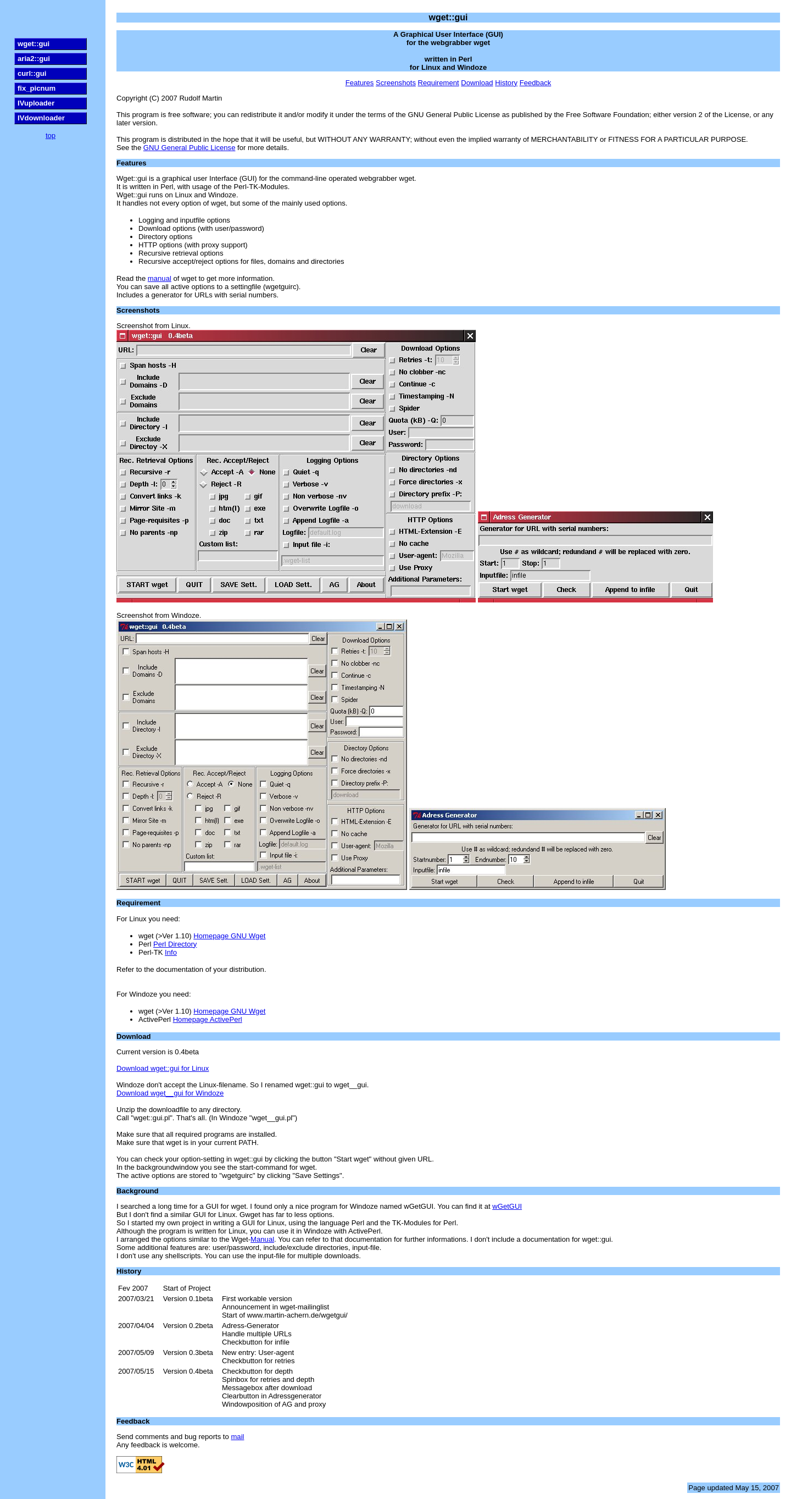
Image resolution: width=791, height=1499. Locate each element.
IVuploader (36, 103)
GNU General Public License (189, 147)
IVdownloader (41, 118)
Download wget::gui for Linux (162, 1068)
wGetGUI (507, 1206)
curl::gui (32, 73)
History (506, 83)
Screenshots (396, 83)
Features (360, 83)
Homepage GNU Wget (229, 936)
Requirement (438, 83)
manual (159, 278)
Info (171, 952)
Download (477, 83)
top (50, 135)
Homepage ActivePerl (207, 1019)
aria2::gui (34, 58)
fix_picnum (36, 88)
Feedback (536, 83)
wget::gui (33, 44)
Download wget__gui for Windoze (170, 1093)
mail (237, 1436)
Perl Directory (175, 944)
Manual (262, 1239)
